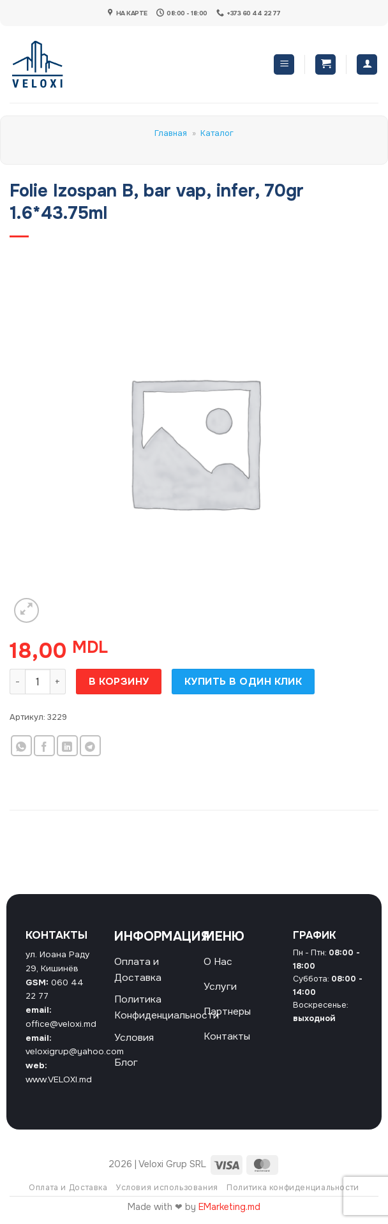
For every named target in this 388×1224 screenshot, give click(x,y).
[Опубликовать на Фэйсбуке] (44, 745)
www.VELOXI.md (59, 1079)
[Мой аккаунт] (367, 64)
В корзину (119, 681)
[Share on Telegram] (90, 745)
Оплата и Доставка (68, 1188)
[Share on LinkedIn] (67, 745)
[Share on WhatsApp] (21, 745)
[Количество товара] (37, 681)
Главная (170, 133)
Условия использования (167, 1188)
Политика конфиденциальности (293, 1188)
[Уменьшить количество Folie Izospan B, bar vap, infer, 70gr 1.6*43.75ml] (17, 681)
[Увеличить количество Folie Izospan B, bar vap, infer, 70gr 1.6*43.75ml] (58, 681)
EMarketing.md (229, 1207)
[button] (284, 64)
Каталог (217, 133)
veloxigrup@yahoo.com (75, 1051)
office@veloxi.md (61, 1024)
